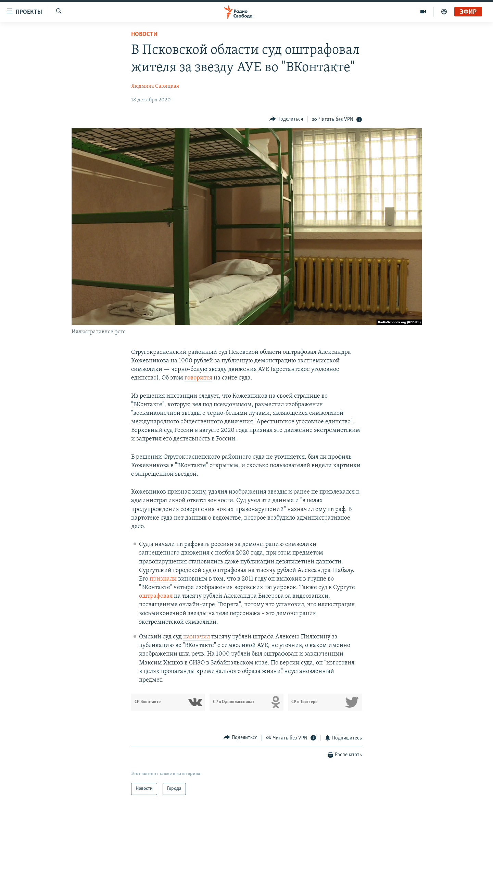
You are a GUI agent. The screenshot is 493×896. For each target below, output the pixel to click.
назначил (196, 637)
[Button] (286, 119)
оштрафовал (156, 596)
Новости (144, 34)
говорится (198, 378)
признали (163, 579)
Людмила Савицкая (155, 86)
